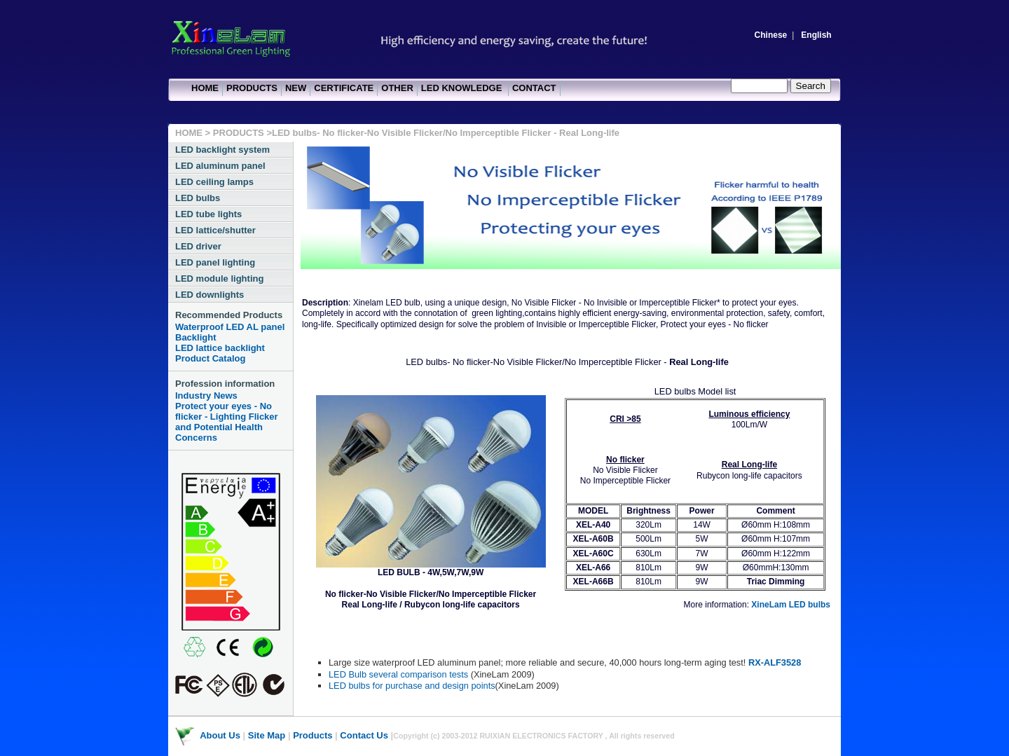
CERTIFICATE (343, 88)
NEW (295, 88)
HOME (205, 88)
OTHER (397, 88)
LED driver (198, 246)
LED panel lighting (215, 262)
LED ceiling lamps (214, 182)
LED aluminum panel (220, 165)
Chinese (771, 35)
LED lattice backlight (220, 348)
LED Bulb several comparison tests (400, 674)
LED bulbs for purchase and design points (412, 685)
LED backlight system (222, 149)
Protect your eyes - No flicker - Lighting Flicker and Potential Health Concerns (226, 422)
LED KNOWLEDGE (462, 88)
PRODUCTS (251, 88)
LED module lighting (219, 278)
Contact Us (364, 735)
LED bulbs (197, 198)
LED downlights (209, 294)
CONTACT (534, 88)
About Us (220, 735)
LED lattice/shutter (215, 230)
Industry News (206, 395)
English (816, 35)
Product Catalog (210, 358)
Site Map (266, 735)
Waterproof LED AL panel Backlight (229, 332)
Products (312, 735)
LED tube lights (208, 214)
